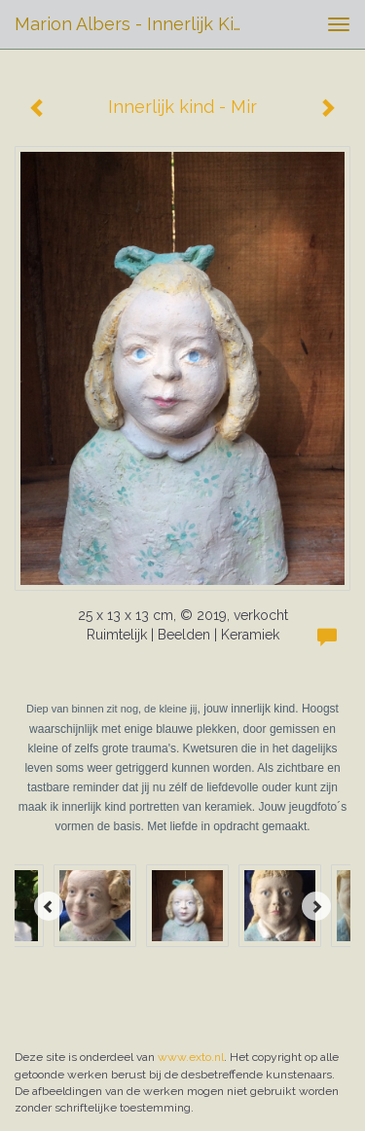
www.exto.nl (191, 1057)
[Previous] (48, 906)
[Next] (316, 906)
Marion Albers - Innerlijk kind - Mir (140, 24)
